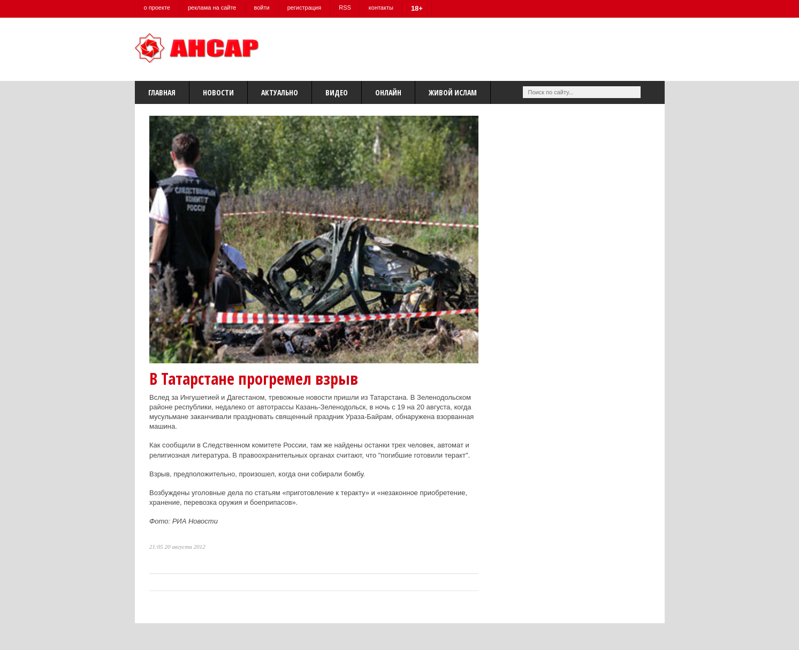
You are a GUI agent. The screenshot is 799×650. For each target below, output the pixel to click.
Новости (218, 92)
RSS (345, 7)
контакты (381, 7)
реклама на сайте (212, 7)
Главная (162, 92)
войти (261, 7)
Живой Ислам (453, 92)
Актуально (279, 92)
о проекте (157, 7)
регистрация (304, 7)
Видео (336, 92)
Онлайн (388, 92)
